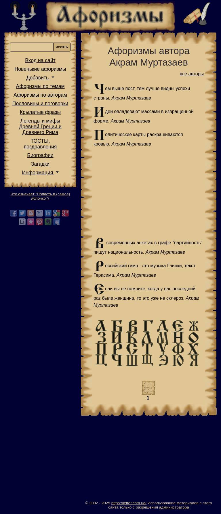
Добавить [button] (38, 78)
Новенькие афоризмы (40, 69)
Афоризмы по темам (40, 86)
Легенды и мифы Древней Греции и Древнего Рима (40, 126)
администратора (174, 507)
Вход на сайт (40, 60)
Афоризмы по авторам (40, 95)
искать (62, 47)
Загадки (40, 164)
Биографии (40, 155)
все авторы (192, 73)
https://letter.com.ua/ (128, 503)
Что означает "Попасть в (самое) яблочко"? (40, 196)
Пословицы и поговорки (40, 103)
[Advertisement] (149, 192)
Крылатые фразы (40, 112)
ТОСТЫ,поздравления (40, 144)
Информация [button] (38, 172)
